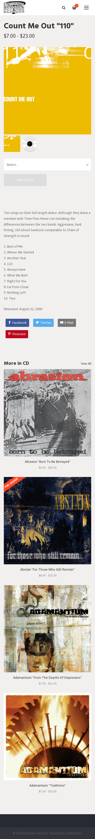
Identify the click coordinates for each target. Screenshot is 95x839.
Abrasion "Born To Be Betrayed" (47, 462)
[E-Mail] (67, 323)
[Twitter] (43, 323)
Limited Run (74, 833)
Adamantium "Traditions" (47, 785)
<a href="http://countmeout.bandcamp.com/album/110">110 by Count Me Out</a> (47, 198)
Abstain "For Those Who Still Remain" (47, 569)
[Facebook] (17, 323)
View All (86, 363)
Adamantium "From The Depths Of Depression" (47, 678)
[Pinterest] (17, 334)
